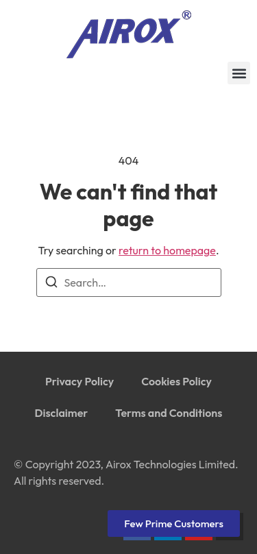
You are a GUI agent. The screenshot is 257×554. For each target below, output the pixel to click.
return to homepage (167, 250)
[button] (239, 73)
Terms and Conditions (168, 413)
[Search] (51, 283)
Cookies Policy (176, 381)
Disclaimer (61, 413)
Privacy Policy (79, 381)
